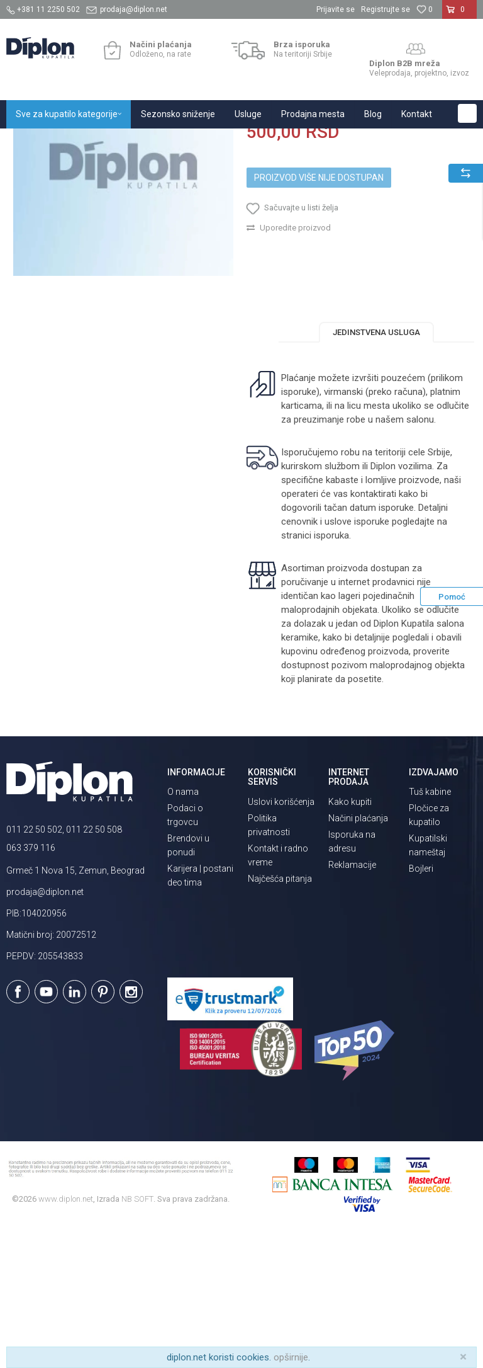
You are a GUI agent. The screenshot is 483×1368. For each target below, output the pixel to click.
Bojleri (421, 1005)
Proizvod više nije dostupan (319, 310)
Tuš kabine (430, 928)
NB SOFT (137, 1336)
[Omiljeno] (424, 9)
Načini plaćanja (358, 955)
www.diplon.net (65, 1336)
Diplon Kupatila (34, 142)
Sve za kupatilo (98, 142)
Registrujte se (385, 9)
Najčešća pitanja (280, 1015)
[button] (467, 113)
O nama (183, 928)
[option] (123, 298)
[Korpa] (459, 14)
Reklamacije (352, 1001)
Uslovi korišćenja (281, 938)
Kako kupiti (350, 938)
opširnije (291, 1357)
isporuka (330, 672)
